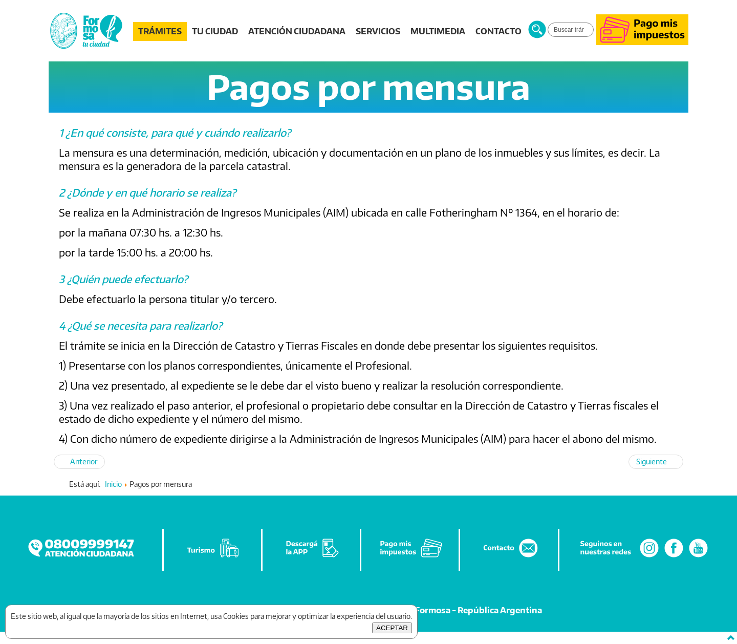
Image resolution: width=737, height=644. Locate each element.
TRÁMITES (160, 31)
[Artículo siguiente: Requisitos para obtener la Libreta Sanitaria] (655, 462)
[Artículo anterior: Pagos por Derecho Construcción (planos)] (79, 462)
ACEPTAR (392, 628)
